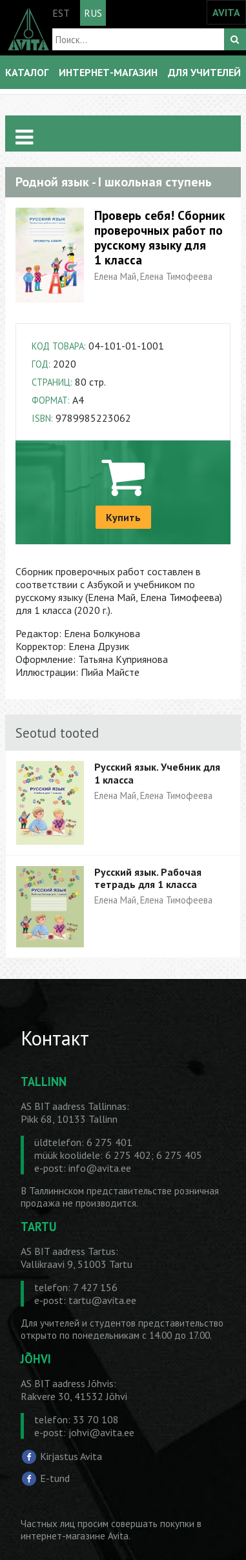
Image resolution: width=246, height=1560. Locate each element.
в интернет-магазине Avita (111, 1529)
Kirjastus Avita (71, 1456)
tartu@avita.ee (102, 1300)
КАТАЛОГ (26, 72)
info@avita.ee (99, 1167)
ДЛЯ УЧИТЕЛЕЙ (204, 72)
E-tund (55, 1477)
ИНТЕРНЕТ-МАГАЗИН (108, 72)
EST (61, 12)
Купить (123, 517)
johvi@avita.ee (101, 1432)
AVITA (226, 12)
